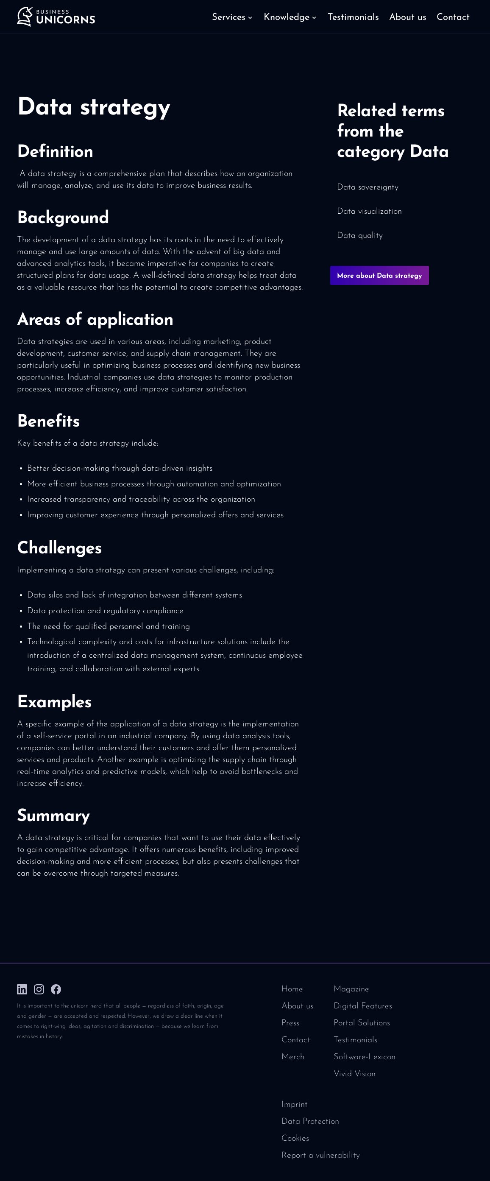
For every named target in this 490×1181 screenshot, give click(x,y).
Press (290, 1023)
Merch (292, 1057)
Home (292, 989)
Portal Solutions (362, 1023)
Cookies (295, 1138)
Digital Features (363, 1006)
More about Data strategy (379, 276)
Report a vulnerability (320, 1155)
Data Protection (310, 1121)
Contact (295, 1040)
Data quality (360, 236)
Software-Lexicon (364, 1057)
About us (297, 1006)
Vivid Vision (355, 1074)
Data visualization (369, 211)
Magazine (351, 989)
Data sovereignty (367, 187)
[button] (233, 17)
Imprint (294, 1104)
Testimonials (355, 1040)
